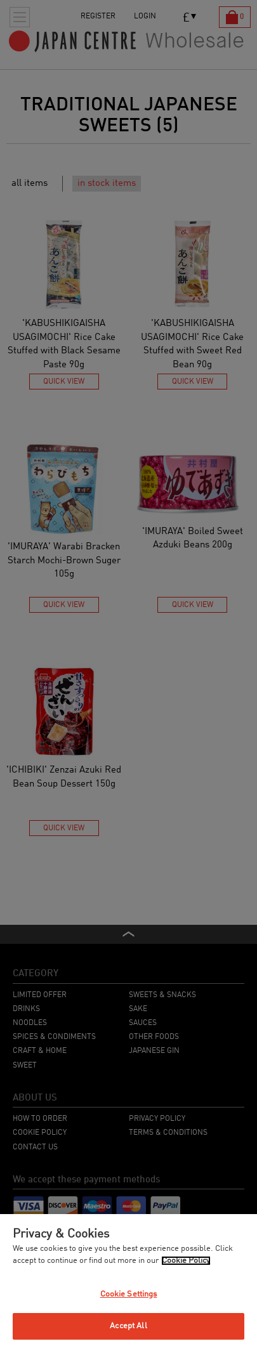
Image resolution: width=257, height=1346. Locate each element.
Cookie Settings (128, 1294)
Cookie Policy (186, 1261)
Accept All (128, 1326)
